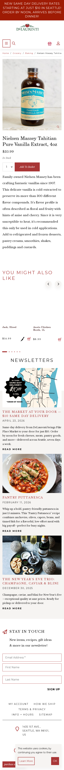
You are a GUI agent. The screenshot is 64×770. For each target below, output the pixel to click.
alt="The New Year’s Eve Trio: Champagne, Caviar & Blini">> (32, 555)
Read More (12, 449)
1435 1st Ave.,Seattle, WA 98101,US (35, 730)
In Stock (6, 157)
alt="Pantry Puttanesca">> (32, 473)
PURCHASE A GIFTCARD (14, 764)
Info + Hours (23, 714)
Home (5, 53)
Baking (29, 53)
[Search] (14, 43)
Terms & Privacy (32, 709)
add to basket (27, 166)
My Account (18, 704)
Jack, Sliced (9, 327)
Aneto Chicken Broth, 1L (42, 328)
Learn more (26, 761)
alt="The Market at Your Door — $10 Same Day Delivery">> (32, 387)
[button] (48, 284)
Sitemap (45, 714)
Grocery (17, 53)
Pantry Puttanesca (22, 497)
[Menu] (6, 43)
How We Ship (45, 704)
